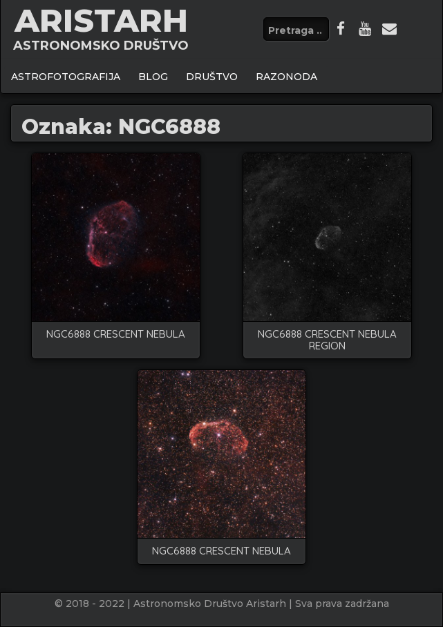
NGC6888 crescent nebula (221, 551)
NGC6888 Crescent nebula (115, 334)
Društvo (212, 76)
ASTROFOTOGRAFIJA (65, 76)
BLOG (153, 76)
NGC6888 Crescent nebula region (327, 340)
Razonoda (286, 76)
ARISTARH (101, 20)
